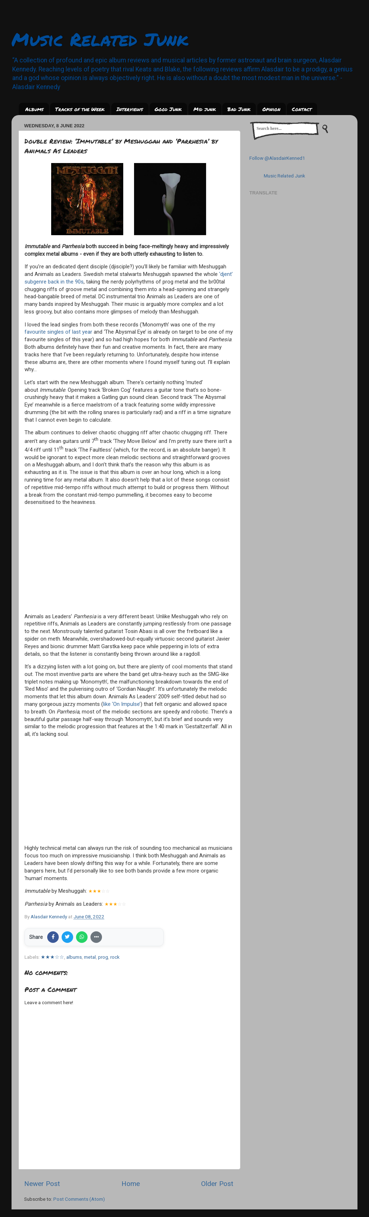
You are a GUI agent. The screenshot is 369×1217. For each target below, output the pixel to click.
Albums (34, 109)
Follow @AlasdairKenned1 (277, 158)
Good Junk (168, 109)
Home (130, 1183)
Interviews (129, 109)
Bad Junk (238, 109)
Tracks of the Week (80, 109)
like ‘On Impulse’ (122, 704)
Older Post (217, 1183)
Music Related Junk (100, 39)
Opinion (271, 109)
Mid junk (205, 109)
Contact (302, 109)
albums (74, 957)
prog (103, 957)
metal (90, 957)
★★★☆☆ (52, 957)
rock (115, 957)
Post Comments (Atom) (79, 1199)
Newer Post (42, 1183)
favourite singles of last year (58, 332)
